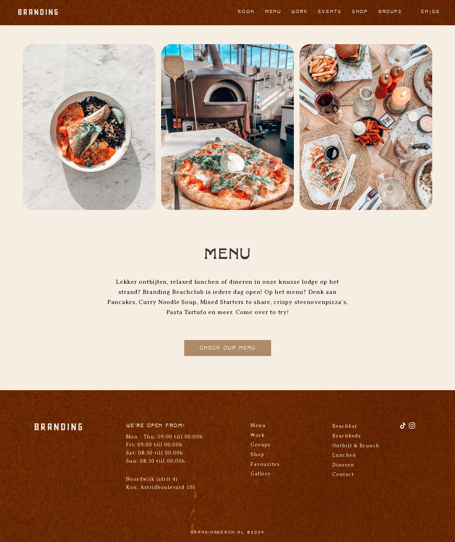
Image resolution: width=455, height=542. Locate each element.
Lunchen (344, 455)
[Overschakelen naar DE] (436, 12)
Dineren (343, 465)
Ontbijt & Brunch (356, 446)
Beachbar (345, 426)
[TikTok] (404, 428)
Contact (343, 474)
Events (330, 11)
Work (299, 11)
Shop (360, 11)
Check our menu (227, 348)
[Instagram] (412, 428)
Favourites (265, 464)
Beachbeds (346, 436)
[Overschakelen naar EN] (425, 12)
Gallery (261, 474)
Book (246, 11)
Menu (273, 11)
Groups (390, 11)
